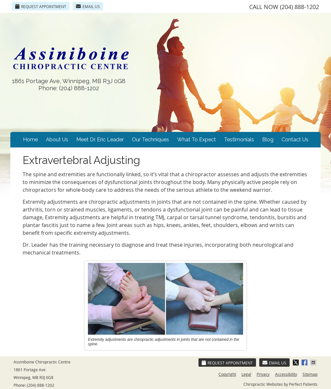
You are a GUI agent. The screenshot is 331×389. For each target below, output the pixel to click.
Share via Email (313, 362)
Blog (267, 139)
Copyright (227, 374)
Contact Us (295, 139)
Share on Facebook (305, 362)
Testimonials (239, 139)
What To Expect (196, 139)
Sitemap (310, 374)
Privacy (263, 374)
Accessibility (286, 374)
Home (30, 139)
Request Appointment (40, 6)
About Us (57, 139)
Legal (246, 374)
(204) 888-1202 (299, 7)
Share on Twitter (296, 362)
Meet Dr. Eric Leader (100, 139)
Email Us (88, 6)
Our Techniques (150, 139)
